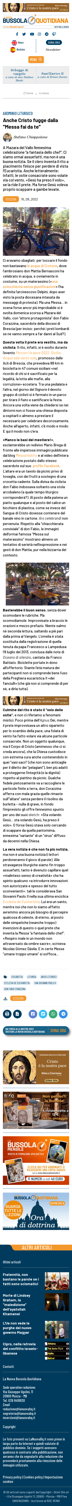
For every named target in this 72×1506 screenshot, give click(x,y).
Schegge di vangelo (19, 72)
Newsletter (53, 49)
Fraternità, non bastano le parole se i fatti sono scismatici (21, 1279)
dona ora (54, 42)
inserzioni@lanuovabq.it (19, 1417)
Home (28, 93)
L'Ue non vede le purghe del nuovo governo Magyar (17, 1328)
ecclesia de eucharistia (17, 983)
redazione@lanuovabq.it (19, 1409)
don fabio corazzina (14, 989)
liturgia (31, 976)
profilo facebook (46, 465)
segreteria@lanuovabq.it (19, 1413)
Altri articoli (37, 1247)
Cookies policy (33, 1477)
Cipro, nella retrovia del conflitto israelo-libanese (20, 1348)
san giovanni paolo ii (45, 983)
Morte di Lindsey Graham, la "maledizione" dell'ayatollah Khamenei (16, 1304)
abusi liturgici (49, 976)
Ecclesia (44, 93)
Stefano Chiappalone (30, 136)
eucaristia (17, 976)
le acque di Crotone (42, 265)
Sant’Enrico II (52, 73)
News (21, 42)
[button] (36, 59)
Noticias (21, 49)
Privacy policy (12, 1477)
